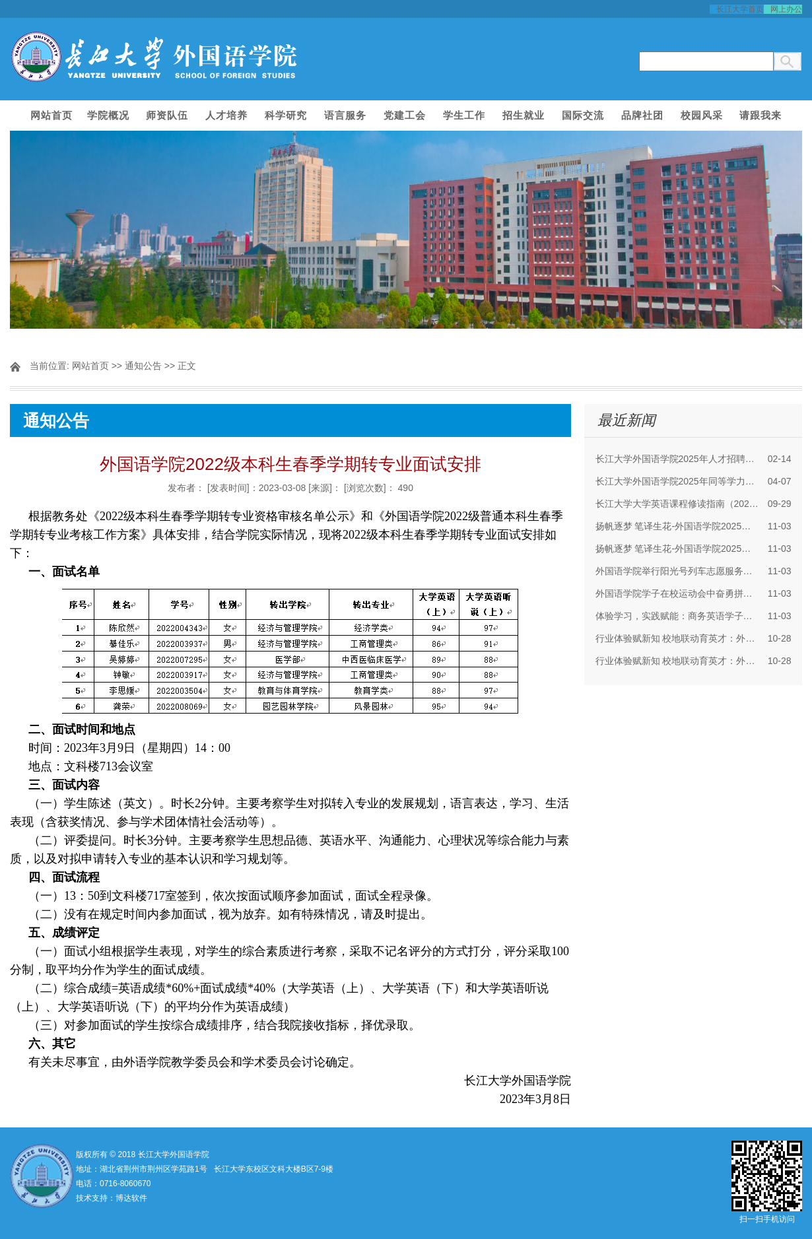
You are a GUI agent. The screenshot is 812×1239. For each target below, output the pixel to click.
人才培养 (226, 115)
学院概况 (108, 115)
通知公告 (143, 365)
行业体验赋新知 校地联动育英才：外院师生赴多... (677, 638)
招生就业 (523, 115)
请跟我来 (760, 115)
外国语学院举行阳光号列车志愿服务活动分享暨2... (677, 571)
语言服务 (345, 115)
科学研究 (286, 115)
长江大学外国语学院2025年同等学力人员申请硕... (677, 481)
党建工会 (405, 115)
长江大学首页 (740, 9)
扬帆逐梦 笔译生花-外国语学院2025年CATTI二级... (677, 526)
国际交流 (583, 115)
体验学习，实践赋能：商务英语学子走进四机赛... (677, 616)
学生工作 (464, 115)
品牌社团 (642, 115)
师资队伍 (167, 115)
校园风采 (702, 115)
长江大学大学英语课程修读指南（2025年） (677, 503)
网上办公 (786, 9)
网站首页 (51, 115)
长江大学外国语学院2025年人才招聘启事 (677, 458)
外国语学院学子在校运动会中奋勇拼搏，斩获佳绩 (677, 593)
